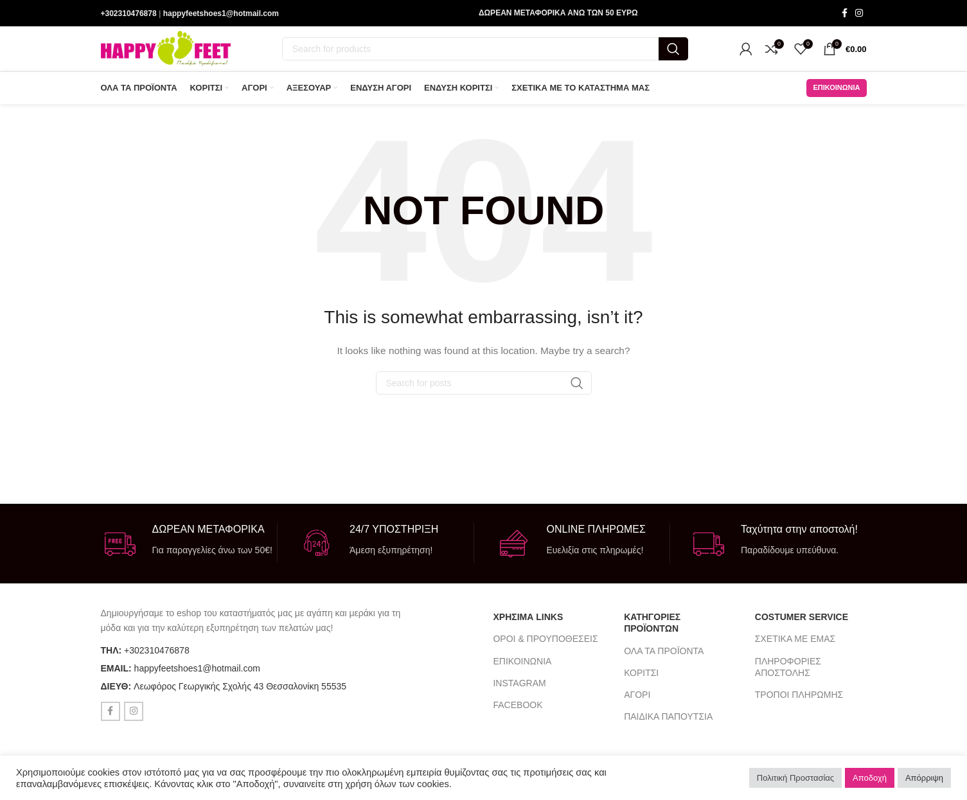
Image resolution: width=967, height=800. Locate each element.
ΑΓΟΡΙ (637, 699)
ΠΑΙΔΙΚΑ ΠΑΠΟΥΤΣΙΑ (668, 721)
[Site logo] (166, 51)
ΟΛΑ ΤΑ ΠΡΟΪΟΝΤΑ (664, 655)
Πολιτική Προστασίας (795, 778)
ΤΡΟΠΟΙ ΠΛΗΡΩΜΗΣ (799, 699)
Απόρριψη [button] (924, 778)
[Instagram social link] (859, 13)
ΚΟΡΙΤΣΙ (641, 677)
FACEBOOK (517, 709)
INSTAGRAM (519, 687)
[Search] (485, 51)
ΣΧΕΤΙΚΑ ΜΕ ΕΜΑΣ (795, 644)
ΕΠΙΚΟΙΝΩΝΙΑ (836, 92)
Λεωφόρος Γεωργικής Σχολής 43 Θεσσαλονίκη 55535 (240, 691)
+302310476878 (129, 13)
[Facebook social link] (844, 13)
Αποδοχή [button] (870, 778)
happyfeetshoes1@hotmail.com (221, 13)
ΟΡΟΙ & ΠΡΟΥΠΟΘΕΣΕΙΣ (545, 644)
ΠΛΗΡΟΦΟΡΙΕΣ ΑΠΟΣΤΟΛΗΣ (788, 671)
